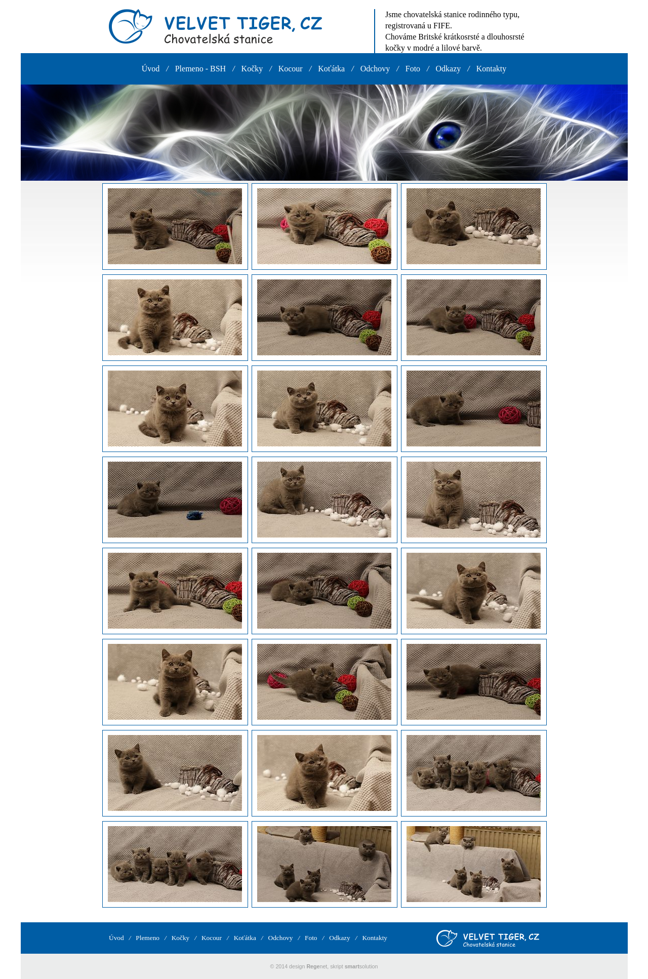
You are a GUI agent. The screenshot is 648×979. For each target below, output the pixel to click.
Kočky (252, 68)
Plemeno (147, 938)
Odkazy (448, 68)
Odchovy (375, 68)
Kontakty (491, 68)
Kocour (290, 68)
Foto (413, 68)
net (316, 966)
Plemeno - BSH (200, 68)
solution (361, 966)
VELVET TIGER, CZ (215, 26)
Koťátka (331, 68)
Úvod (151, 68)
